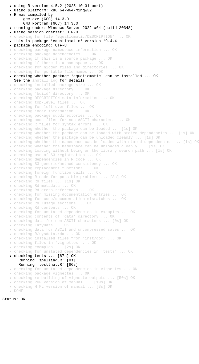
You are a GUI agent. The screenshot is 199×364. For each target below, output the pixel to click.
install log (44, 96)
